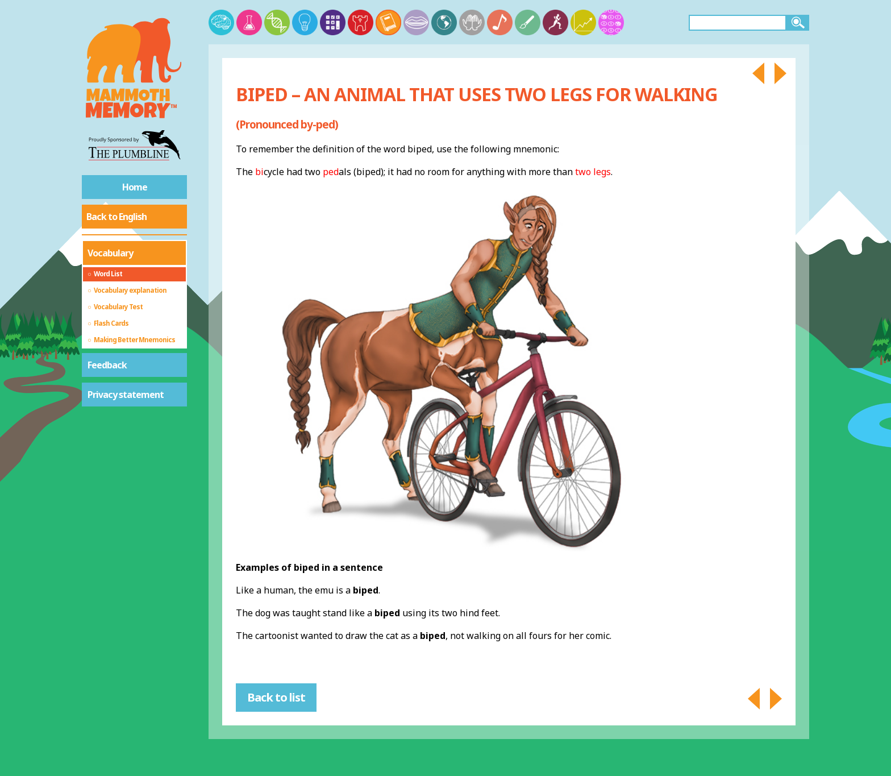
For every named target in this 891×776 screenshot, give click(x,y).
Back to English (116, 216)
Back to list (276, 697)
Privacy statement (126, 394)
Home (134, 187)
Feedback (107, 365)
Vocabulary (110, 253)
